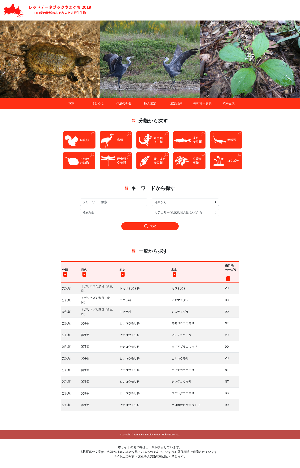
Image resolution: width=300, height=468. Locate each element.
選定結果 (176, 103)
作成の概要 (123, 103)
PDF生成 (229, 103)
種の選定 (150, 103)
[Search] (113, 202)
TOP (71, 103)
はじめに (97, 103)
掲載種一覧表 (202, 103)
